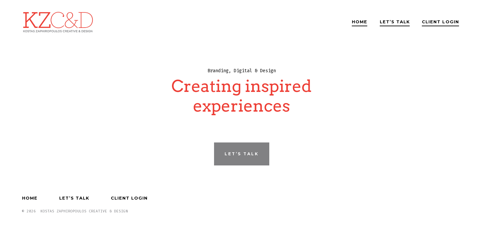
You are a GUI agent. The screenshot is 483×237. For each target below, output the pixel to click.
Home (359, 21)
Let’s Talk (395, 21)
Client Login (440, 21)
